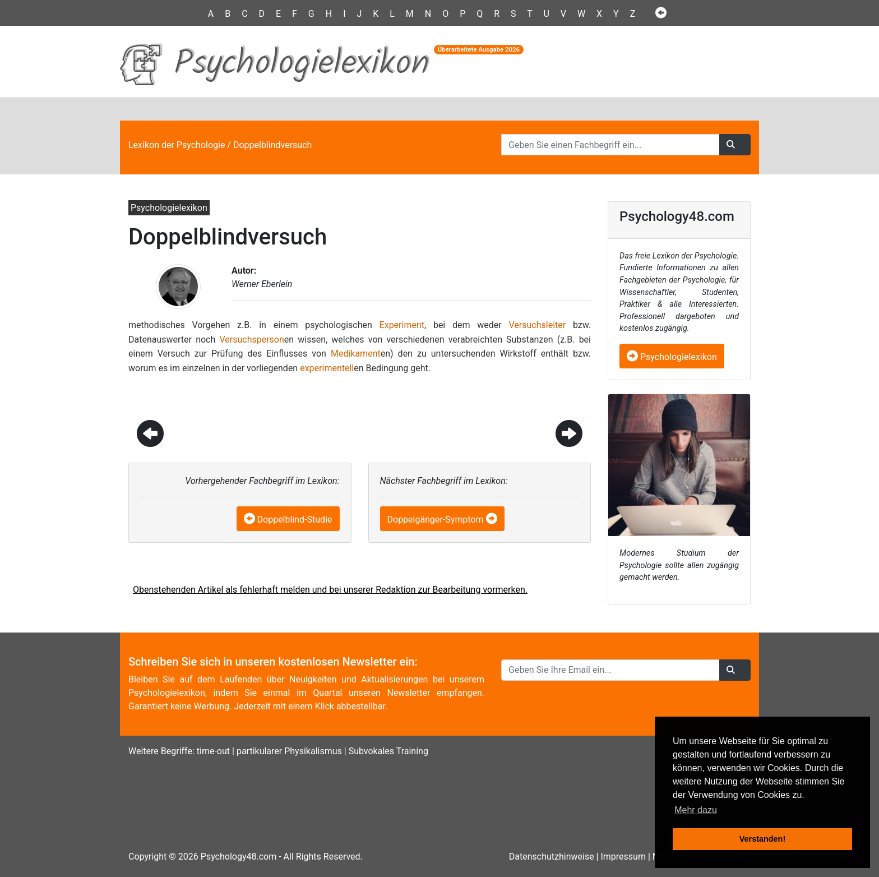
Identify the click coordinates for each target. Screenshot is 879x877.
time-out (213, 751)
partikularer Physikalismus (289, 751)
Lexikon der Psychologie (176, 145)
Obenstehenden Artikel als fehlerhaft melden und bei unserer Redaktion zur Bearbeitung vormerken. (330, 589)
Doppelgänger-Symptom (435, 519)
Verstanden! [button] (762, 838)
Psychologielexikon (672, 357)
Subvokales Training (388, 751)
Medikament (356, 353)
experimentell (327, 368)
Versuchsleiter (537, 325)
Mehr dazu (695, 810)
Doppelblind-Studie (294, 519)
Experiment (402, 325)
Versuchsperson (251, 339)
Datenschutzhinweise (551, 856)
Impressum (623, 856)
